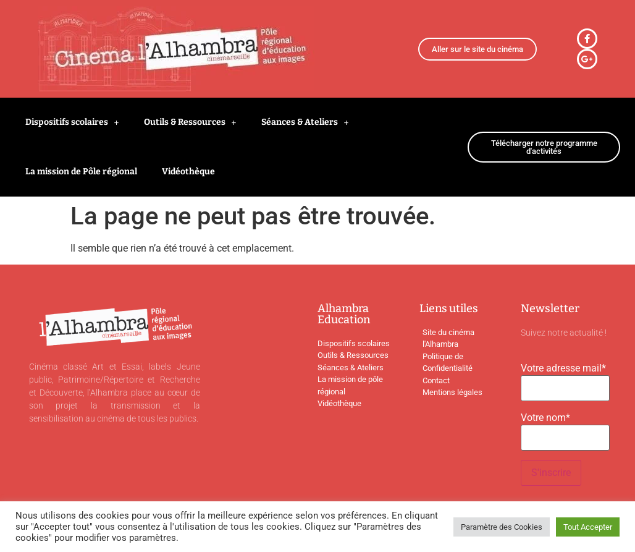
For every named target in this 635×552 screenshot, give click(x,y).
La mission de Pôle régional (81, 171)
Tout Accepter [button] (587, 527)
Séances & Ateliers (305, 122)
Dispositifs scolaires (72, 122)
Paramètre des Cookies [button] (501, 527)
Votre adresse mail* (563, 368)
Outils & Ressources (190, 122)
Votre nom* (545, 418)
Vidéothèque (188, 171)
